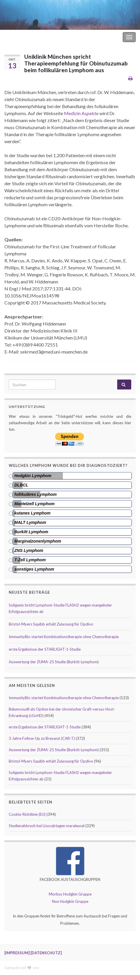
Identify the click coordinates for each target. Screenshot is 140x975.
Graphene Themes (56, 967)
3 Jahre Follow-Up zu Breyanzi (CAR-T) (42, 738)
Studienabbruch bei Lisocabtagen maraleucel (46, 825)
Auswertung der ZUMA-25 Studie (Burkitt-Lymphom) (54, 661)
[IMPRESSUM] (17, 952)
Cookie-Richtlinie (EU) (27, 814)
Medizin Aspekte (81, 113)
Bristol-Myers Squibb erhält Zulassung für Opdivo (51, 624)
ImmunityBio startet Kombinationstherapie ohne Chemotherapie (64, 636)
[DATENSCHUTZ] (46, 952)
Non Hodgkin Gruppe (70, 901)
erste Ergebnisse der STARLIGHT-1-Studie (45, 649)
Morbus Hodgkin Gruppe (70, 894)
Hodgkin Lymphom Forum (97, 37)
